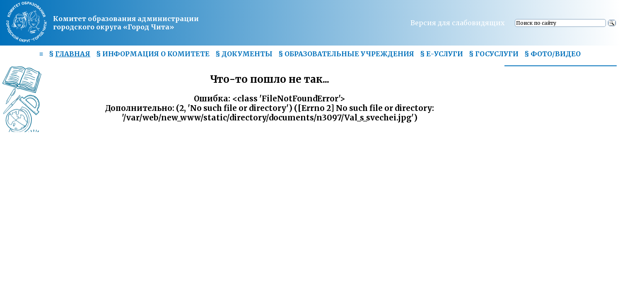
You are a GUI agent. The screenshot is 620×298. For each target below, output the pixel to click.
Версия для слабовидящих (457, 23)
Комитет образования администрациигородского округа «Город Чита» (126, 22)
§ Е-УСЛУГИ (441, 54)
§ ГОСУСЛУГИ (494, 54)
